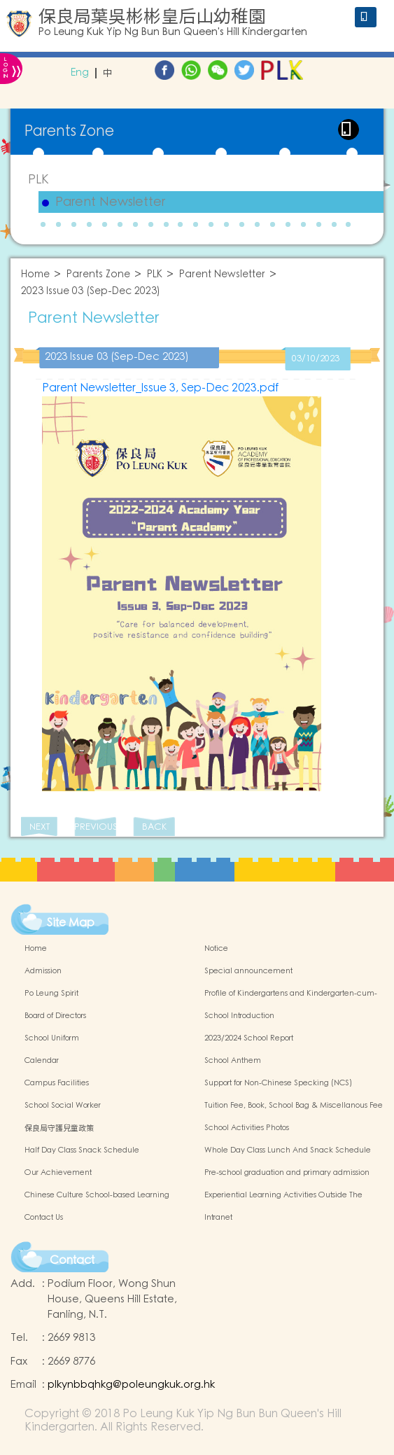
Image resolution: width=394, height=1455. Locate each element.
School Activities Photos (246, 1128)
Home (35, 275)
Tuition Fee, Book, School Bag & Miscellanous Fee (293, 1105)
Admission (43, 971)
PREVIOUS (95, 827)
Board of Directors (55, 1016)
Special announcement (248, 971)
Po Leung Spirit (51, 993)
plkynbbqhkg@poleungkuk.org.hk (131, 1384)
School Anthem (232, 1060)
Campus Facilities (56, 1083)
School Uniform (51, 1038)
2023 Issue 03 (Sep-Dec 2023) (90, 292)
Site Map (70, 923)
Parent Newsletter (110, 202)
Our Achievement (58, 1172)
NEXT (39, 827)
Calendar (41, 1060)
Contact (72, 1260)
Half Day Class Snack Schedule (81, 1150)
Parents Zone (98, 275)
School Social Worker (62, 1105)
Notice (216, 948)
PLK (38, 179)
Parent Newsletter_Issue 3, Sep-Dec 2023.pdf (160, 388)
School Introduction (239, 1016)
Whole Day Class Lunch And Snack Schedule (287, 1150)
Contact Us (43, 1217)
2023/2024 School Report (248, 1038)
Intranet (218, 1217)
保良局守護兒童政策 (59, 1128)
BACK (154, 827)
